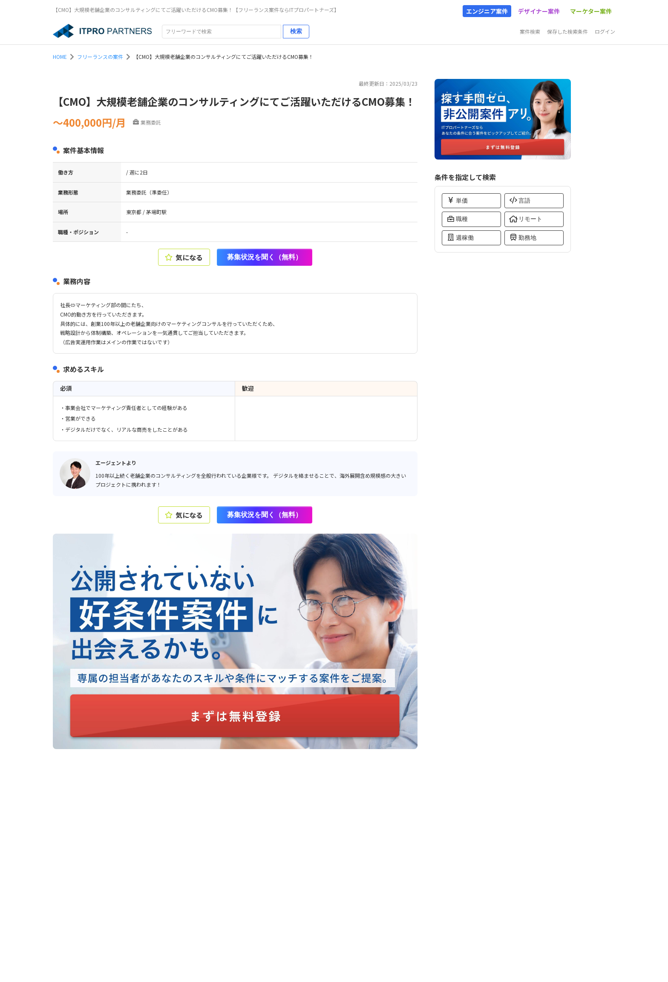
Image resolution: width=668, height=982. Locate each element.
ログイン (605, 31)
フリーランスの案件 (100, 56)
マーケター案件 (591, 11)
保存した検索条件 (567, 31)
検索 (296, 31)
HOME (60, 56)
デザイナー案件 (539, 11)
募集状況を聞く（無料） (264, 257)
